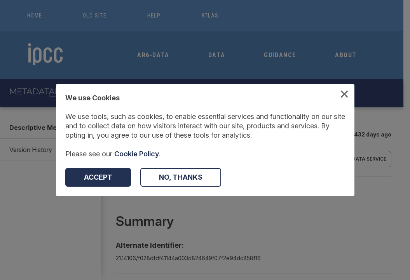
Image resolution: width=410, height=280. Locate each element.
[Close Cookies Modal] (344, 95)
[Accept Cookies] (98, 177)
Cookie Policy (136, 154)
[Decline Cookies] (180, 177)
